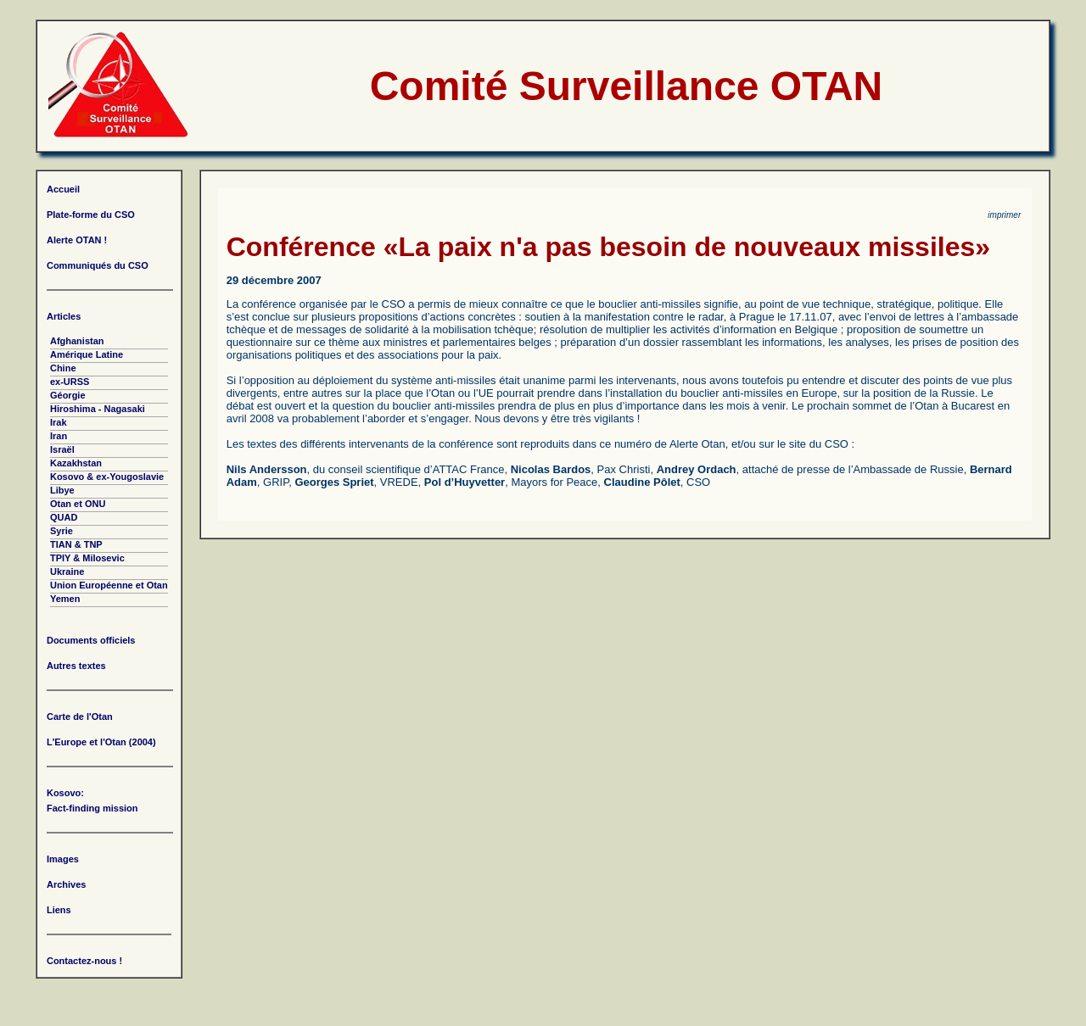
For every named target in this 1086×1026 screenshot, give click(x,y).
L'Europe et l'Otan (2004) (101, 742)
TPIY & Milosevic (87, 558)
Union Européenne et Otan (109, 585)
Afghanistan (77, 341)
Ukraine (67, 571)
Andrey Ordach (696, 469)
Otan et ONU (77, 504)
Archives (66, 884)
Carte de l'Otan (80, 716)
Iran (58, 436)
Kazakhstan (76, 463)
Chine (63, 368)
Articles (64, 316)
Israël (62, 449)
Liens (59, 910)
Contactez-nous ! (84, 961)
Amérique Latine (86, 354)
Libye (62, 490)
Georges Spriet (333, 482)
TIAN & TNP (76, 544)
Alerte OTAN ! (77, 240)
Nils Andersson (267, 469)
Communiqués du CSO (97, 265)
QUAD (63, 517)
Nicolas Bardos (551, 469)
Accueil (63, 189)
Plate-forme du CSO (91, 214)
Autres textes (76, 666)
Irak (58, 422)
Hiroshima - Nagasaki (97, 409)
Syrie (61, 531)
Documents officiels (91, 640)
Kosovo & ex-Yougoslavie (107, 476)
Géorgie (68, 395)
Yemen (65, 599)
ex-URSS (69, 381)
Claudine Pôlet (642, 482)
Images (63, 859)
